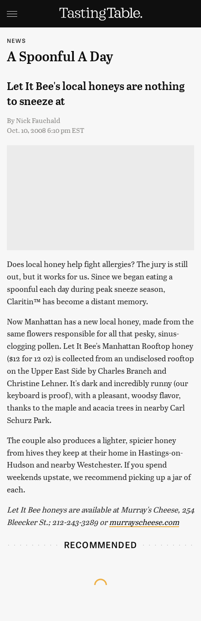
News (16, 40)
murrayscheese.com (144, 521)
